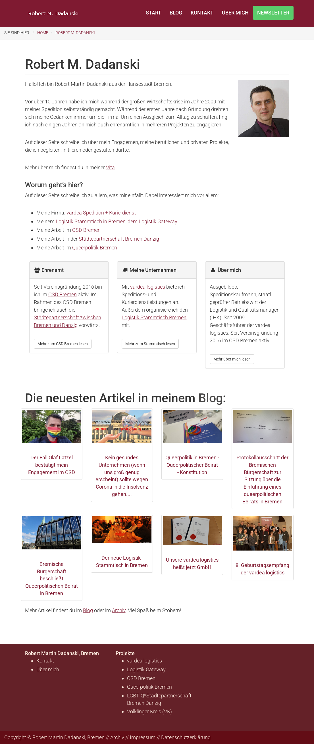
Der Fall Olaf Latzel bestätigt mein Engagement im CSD (51, 465)
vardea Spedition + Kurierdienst (101, 213)
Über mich (235, 13)
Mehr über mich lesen (232, 359)
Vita (110, 167)
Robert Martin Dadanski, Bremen (62, 653)
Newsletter (273, 13)
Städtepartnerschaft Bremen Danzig (119, 239)
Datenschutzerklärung (186, 737)
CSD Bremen (86, 230)
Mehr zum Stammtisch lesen (150, 343)
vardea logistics (147, 287)
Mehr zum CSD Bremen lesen (63, 343)
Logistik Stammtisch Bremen (154, 317)
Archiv (119, 610)
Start (153, 13)
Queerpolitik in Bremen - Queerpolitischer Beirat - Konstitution (192, 465)
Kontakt (202, 13)
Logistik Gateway (146, 669)
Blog (176, 13)
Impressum (142, 737)
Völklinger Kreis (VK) (149, 711)
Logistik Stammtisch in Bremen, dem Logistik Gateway (116, 221)
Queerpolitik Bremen (94, 248)
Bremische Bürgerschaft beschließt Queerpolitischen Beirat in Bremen (51, 578)
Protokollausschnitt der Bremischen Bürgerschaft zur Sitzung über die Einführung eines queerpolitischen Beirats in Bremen (262, 479)
